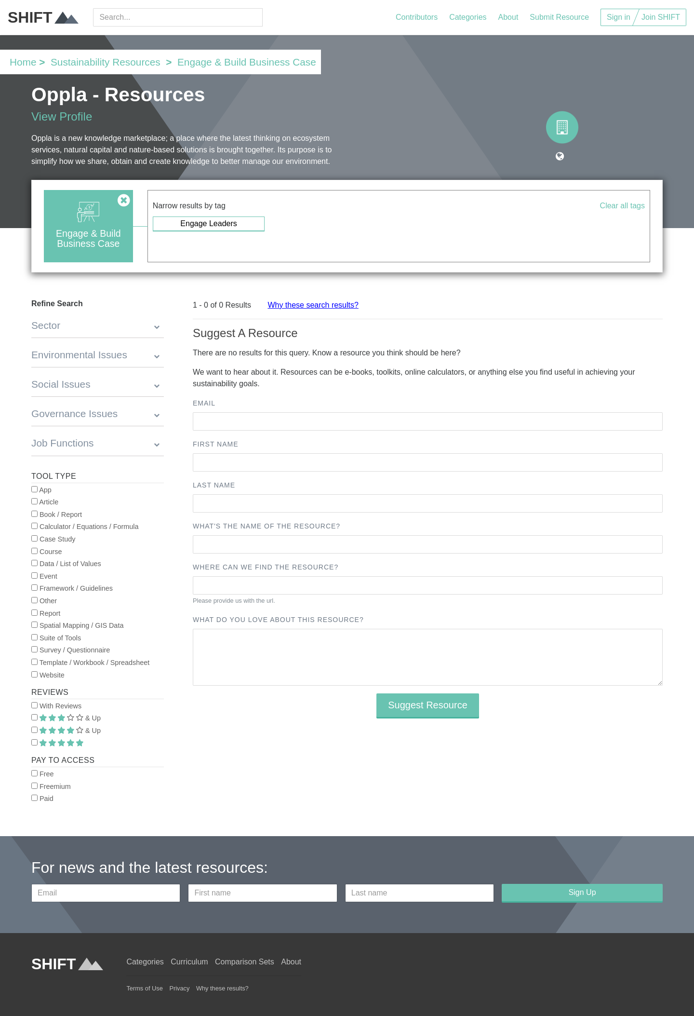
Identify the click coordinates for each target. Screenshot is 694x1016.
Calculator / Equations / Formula (85, 526)
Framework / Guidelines (72, 588)
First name (216, 444)
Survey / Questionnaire (70, 650)
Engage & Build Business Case (246, 62)
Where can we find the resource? (265, 567)
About (508, 17)
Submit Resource (559, 17)
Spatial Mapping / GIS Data (77, 625)
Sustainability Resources (105, 62)
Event (44, 576)
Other (44, 601)
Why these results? (222, 988)
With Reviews (56, 706)
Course (46, 551)
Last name (214, 485)
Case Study (53, 539)
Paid (42, 798)
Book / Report (56, 514)
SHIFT (43, 17)
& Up (66, 718)
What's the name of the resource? (266, 526)
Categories (467, 17)
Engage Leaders (208, 223)
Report (45, 613)
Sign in (618, 17)
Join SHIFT (660, 17)
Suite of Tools (56, 638)
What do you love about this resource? (278, 619)
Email (204, 403)
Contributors (417, 17)
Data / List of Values (66, 564)
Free (42, 774)
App (41, 490)
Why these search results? (313, 305)
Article (44, 502)
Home (23, 62)
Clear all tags (622, 206)
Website (48, 675)
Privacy (179, 988)
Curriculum (189, 962)
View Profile (61, 116)
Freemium (51, 786)
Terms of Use (144, 988)
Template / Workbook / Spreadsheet (90, 662)
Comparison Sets (244, 962)
